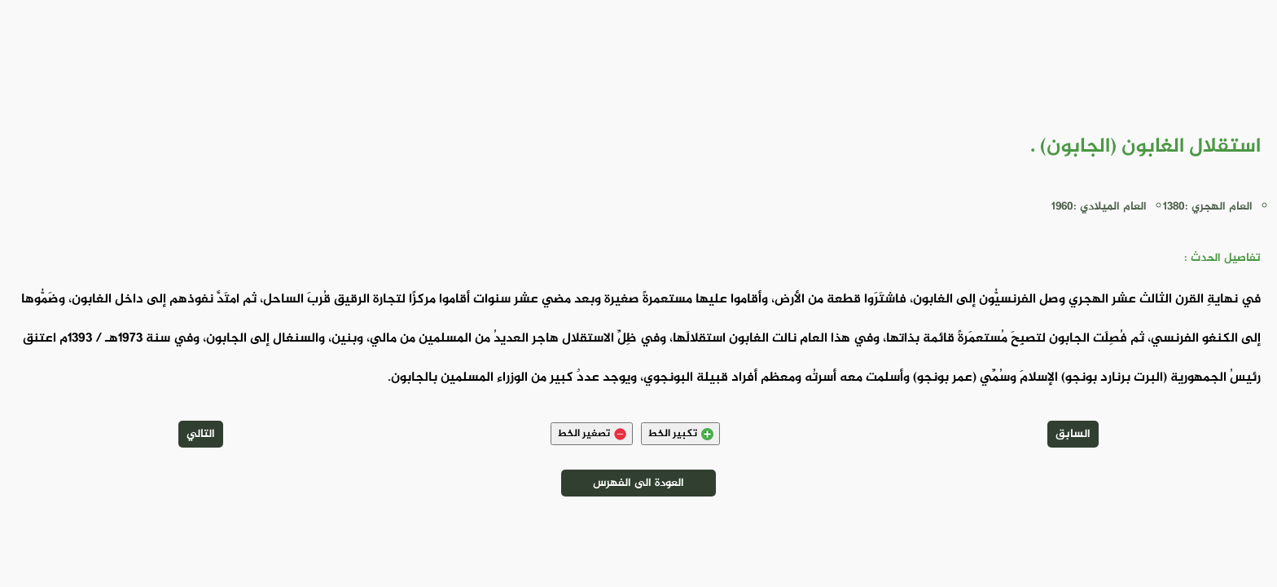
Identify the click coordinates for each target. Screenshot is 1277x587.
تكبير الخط (680, 434)
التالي (201, 434)
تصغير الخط (591, 434)
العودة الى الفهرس (638, 483)
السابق (1072, 434)
